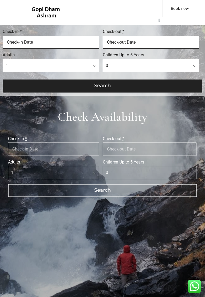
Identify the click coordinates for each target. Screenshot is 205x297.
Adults (9, 54)
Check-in (12, 31)
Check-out (113, 31)
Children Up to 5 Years (123, 54)
